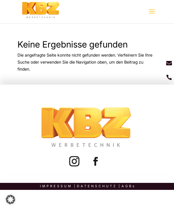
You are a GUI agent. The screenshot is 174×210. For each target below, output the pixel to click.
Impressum (56, 186)
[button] (10, 199)
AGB (127, 186)
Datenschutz (97, 186)
